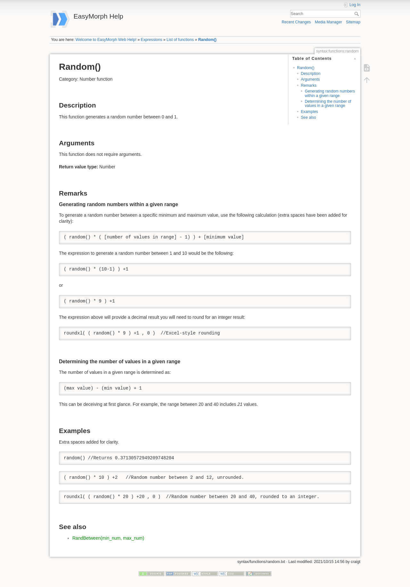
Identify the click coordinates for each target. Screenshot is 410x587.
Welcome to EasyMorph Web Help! (106, 39)
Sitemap (353, 22)
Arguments (310, 79)
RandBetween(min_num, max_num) (108, 538)
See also (308, 117)
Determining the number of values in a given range (328, 103)
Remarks (308, 85)
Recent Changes (296, 22)
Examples (309, 111)
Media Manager (328, 22)
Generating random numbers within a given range (330, 93)
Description (310, 73)
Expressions (151, 39)
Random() (207, 39)
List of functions (180, 39)
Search (357, 14)
